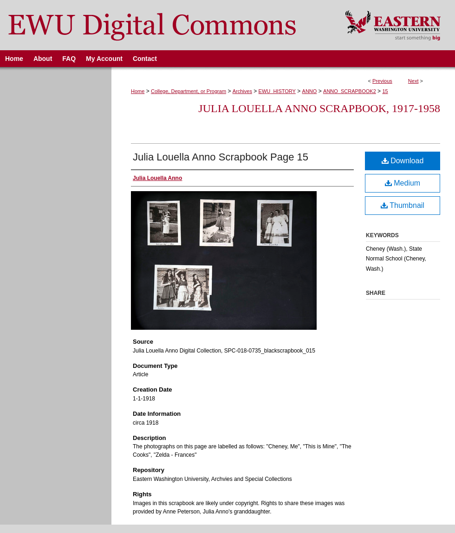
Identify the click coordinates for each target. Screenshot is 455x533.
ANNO (309, 91)
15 (385, 91)
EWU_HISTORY (277, 91)
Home (137, 91)
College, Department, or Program (188, 91)
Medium (402, 183)
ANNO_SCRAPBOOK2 (349, 91)
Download (403, 161)
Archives (242, 91)
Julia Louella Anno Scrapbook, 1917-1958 (319, 108)
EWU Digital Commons (166, 25)
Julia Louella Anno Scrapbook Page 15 (220, 157)
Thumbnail (402, 205)
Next (413, 81)
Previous (382, 81)
